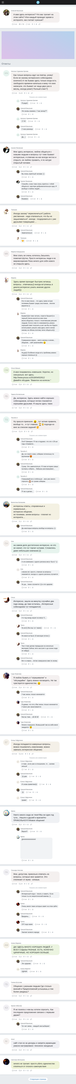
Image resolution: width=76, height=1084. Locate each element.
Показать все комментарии (38, 97)
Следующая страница (38, 1079)
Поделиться (39, 24)
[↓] (36, 24)
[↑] (33, 24)
